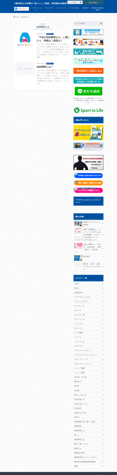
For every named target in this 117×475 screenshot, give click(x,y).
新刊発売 (82, 254)
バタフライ (78, 339)
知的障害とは (79, 423)
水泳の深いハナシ (80, 396)
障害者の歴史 (79, 444)
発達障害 (77, 418)
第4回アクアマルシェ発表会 (87, 223)
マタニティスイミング (82, 357)
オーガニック (79, 300)
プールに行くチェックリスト (85, 348)
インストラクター (61, 8)
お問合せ (93, 2)
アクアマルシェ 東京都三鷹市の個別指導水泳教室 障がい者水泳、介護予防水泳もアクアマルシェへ (85, 469)
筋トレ (76, 427)
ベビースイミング (80, 353)
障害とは (77, 440)
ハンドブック (79, 335)
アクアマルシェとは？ (36, 9)
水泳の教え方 (79, 392)
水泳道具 (77, 401)
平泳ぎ (76, 379)
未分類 (76, 383)
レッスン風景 (79, 366)
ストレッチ (78, 318)
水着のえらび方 (80, 405)
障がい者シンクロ (80, 436)
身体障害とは (79, 431)
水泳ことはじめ (80, 388)
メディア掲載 (79, 361)
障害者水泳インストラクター (85, 449)
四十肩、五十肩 (80, 370)
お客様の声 (85, 8)
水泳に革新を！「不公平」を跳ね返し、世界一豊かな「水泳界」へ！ (87, 246)
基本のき (77, 374)
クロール (77, 304)
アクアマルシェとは (81, 291)
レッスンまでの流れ (73, 8)
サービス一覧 (49, 8)
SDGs (76, 282)
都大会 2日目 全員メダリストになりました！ (87, 262)
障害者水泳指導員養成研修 (97, 9)
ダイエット (78, 322)
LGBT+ (76, 278)
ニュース (77, 331)
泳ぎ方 (76, 409)
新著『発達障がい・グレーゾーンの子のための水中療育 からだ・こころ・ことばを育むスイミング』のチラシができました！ (87, 234)
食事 (75, 458)
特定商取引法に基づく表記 (84, 414)
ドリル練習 (78, 326)
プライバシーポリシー (82, 344)
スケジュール (79, 313)
